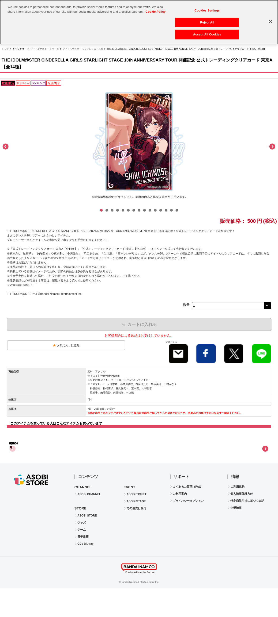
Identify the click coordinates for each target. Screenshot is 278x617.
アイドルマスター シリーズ (44, 49)
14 (171, 210)
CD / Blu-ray (85, 572)
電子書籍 (83, 565)
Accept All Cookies (207, 32)
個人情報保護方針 (241, 522)
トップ (5, 49)
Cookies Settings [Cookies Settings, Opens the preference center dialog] (207, 7)
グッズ (81, 551)
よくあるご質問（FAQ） (188, 515)
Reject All (207, 19)
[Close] (270, 19)
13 (166, 210)
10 (150, 210)
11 (155, 210)
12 (160, 210)
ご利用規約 (237, 515)
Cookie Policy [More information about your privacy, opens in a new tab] (155, 9)
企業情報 (236, 536)
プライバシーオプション (188, 529)
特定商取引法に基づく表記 (247, 529)
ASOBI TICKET (137, 522)
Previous (5, 146)
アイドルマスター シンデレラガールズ (83, 49)
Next (272, 146)
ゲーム (81, 558)
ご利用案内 (180, 522)
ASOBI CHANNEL (89, 522)
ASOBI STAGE (136, 530)
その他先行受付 (136, 537)
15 (177, 210)
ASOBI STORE (87, 544)
